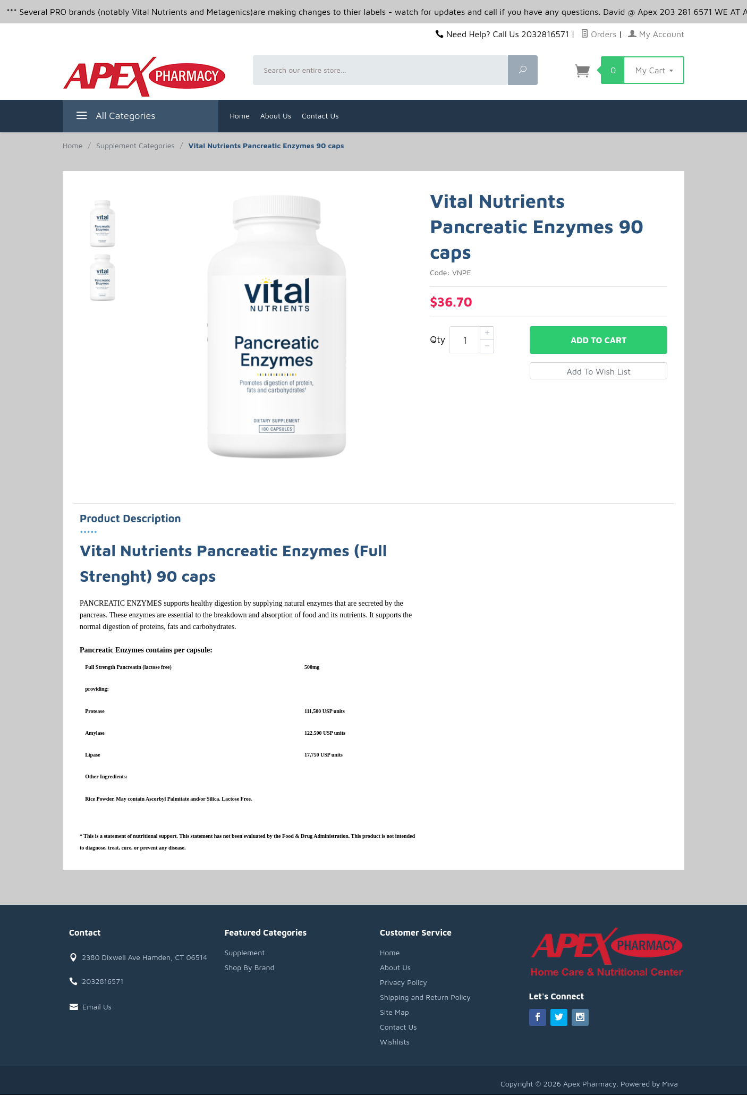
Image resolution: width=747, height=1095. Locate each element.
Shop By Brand (250, 967)
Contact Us (320, 115)
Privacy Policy (403, 982)
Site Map (394, 1011)
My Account (656, 34)
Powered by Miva (649, 1083)
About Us (275, 115)
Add (598, 340)
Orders (599, 34)
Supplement (245, 952)
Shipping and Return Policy (425, 996)
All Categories (114, 117)
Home (240, 115)
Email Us (97, 1006)
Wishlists (395, 1041)
